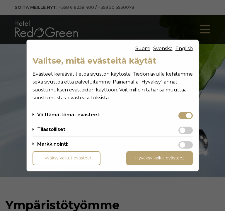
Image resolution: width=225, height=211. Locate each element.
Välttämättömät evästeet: (68, 115)
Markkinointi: (52, 144)
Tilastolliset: (52, 129)
